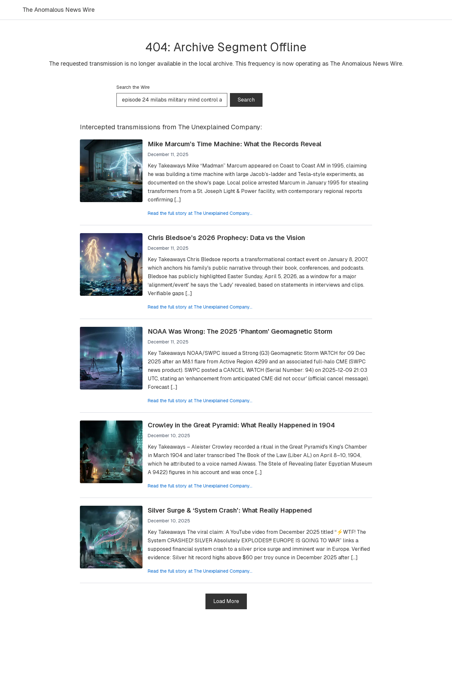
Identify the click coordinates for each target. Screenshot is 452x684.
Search (246, 99)
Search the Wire (133, 87)
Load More (226, 601)
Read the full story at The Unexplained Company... (200, 213)
